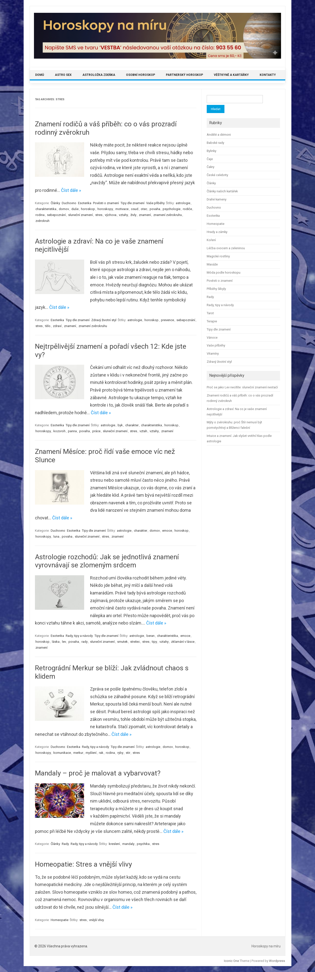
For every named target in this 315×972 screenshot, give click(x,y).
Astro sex (63, 75)
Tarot (210, 313)
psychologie (171, 209)
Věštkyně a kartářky (231, 75)
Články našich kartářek (222, 191)
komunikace (62, 753)
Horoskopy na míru (266, 946)
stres (98, 215)
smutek (122, 641)
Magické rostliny (218, 256)
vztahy (123, 215)
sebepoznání (56, 215)
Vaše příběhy (155, 203)
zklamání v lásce (182, 641)
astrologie (183, 203)
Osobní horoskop (140, 75)
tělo (47, 326)
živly (133, 215)
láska (56, 641)
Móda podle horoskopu (223, 272)
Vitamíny (213, 353)
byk (120, 425)
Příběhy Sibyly (216, 289)
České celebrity (217, 175)
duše (75, 209)
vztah (143, 431)
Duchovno (69, 203)
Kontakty (268, 75)
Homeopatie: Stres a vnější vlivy (83, 864)
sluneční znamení (80, 215)
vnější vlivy (96, 920)
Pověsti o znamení (106, 203)
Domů (39, 75)
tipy (154, 641)
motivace (121, 209)
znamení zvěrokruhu (167, 215)
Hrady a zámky (217, 232)
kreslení (114, 844)
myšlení (91, 753)
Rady (65, 844)
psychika (143, 844)
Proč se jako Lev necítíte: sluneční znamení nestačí (242, 387)
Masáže (212, 264)
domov (64, 209)
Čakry (210, 167)
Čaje (210, 159)
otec (144, 209)
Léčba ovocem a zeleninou (226, 248)
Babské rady (215, 143)
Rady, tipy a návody (79, 636)
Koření (211, 240)
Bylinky (211, 151)
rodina (40, 215)
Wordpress (277, 961)
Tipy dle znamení (132, 203)
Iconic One (231, 961)
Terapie (212, 321)
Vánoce (212, 337)
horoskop (88, 209)
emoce (167, 530)
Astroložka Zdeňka (98, 75)
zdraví (57, 326)
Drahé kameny (216, 199)
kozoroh (59, 431)
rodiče (187, 209)
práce (96, 431)
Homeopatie (59, 920)
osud (134, 209)
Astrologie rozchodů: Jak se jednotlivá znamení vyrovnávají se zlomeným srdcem (107, 561)
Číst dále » (71, 190)
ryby (120, 753)
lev (64, 641)
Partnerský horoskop (184, 75)
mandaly (128, 844)
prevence (167, 320)
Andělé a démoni (219, 134)
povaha (155, 209)
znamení (145, 215)
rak (101, 753)
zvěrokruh (42, 221)
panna (72, 431)
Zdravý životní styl (103, 320)
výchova (110, 215)
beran (150, 636)
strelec (135, 641)
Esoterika (84, 203)
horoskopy (105, 209)
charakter (132, 425)
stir (128, 753)
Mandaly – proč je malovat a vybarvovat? (97, 773)
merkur (78, 753)
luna (56, 536)
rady (84, 641)
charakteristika (45, 209)
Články (55, 203)
